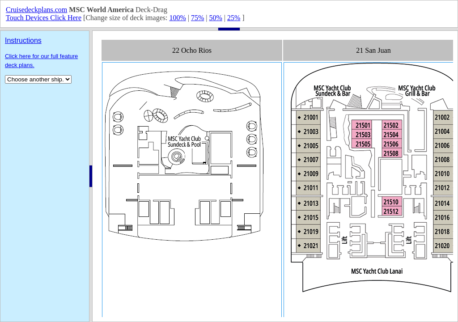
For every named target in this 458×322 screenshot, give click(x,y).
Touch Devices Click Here (43, 17)
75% (197, 17)
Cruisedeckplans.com (36, 9)
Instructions (23, 40)
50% (215, 17)
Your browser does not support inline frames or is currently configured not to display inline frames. (275, 176)
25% (233, 17)
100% (177, 17)
